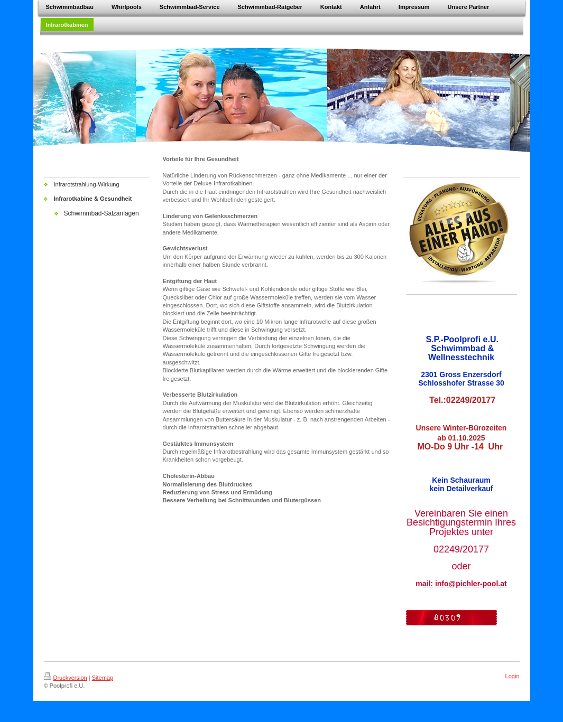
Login (512, 676)
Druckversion (65, 677)
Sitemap (102, 677)
